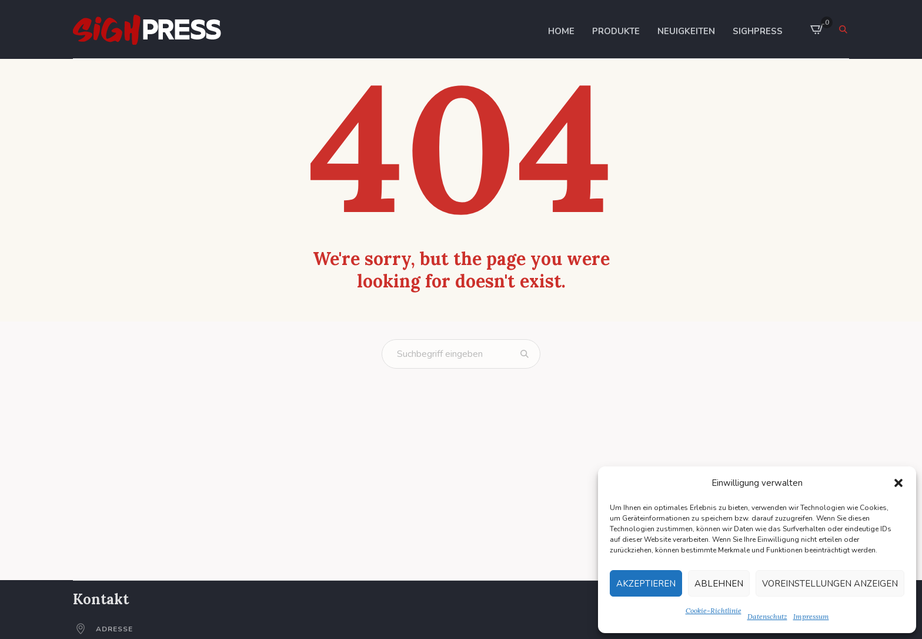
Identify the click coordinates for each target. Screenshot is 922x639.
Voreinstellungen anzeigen (830, 584)
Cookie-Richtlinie (713, 610)
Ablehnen (718, 584)
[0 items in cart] (817, 29)
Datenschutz (767, 616)
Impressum (811, 616)
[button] (898, 483)
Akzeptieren (646, 584)
